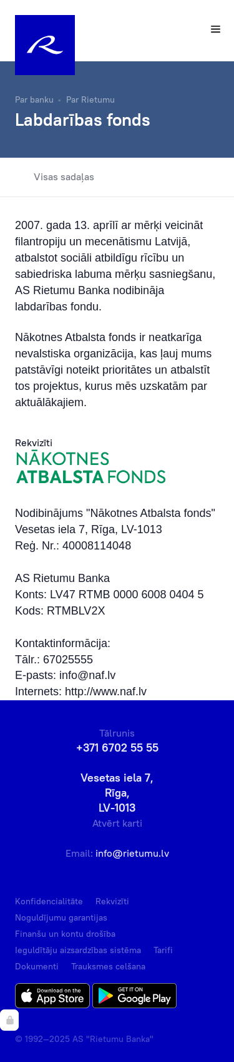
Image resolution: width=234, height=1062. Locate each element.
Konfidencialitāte (49, 901)
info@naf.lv (87, 675)
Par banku (34, 99)
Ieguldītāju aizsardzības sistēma (78, 950)
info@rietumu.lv (132, 853)
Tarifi (163, 950)
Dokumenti (37, 966)
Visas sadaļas (54, 177)
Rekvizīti (112, 901)
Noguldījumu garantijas (61, 917)
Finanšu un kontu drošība (65, 933)
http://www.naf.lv (106, 691)
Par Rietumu (90, 99)
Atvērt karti (117, 823)
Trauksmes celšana (108, 966)
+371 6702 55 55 (117, 747)
